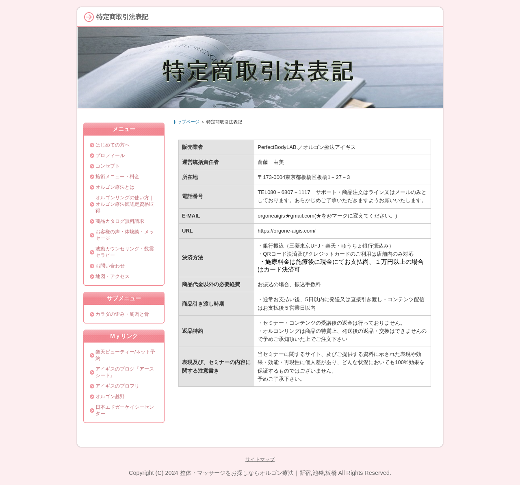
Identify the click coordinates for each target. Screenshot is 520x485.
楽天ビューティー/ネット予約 (125, 355)
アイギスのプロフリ (117, 386)
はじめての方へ (112, 145)
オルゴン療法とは (114, 187)
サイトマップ (260, 459)
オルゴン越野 (110, 396)
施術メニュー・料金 (117, 176)
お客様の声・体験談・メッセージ (124, 235)
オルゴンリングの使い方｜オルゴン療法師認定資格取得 (124, 204)
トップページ (186, 121)
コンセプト (107, 166)
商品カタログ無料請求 (119, 221)
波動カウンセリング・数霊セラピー (124, 252)
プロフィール (110, 155)
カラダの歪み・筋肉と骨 (122, 314)
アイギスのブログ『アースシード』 (124, 372)
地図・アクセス (112, 276)
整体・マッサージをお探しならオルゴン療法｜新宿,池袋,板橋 (258, 473)
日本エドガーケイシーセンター (124, 410)
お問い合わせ (110, 266)
